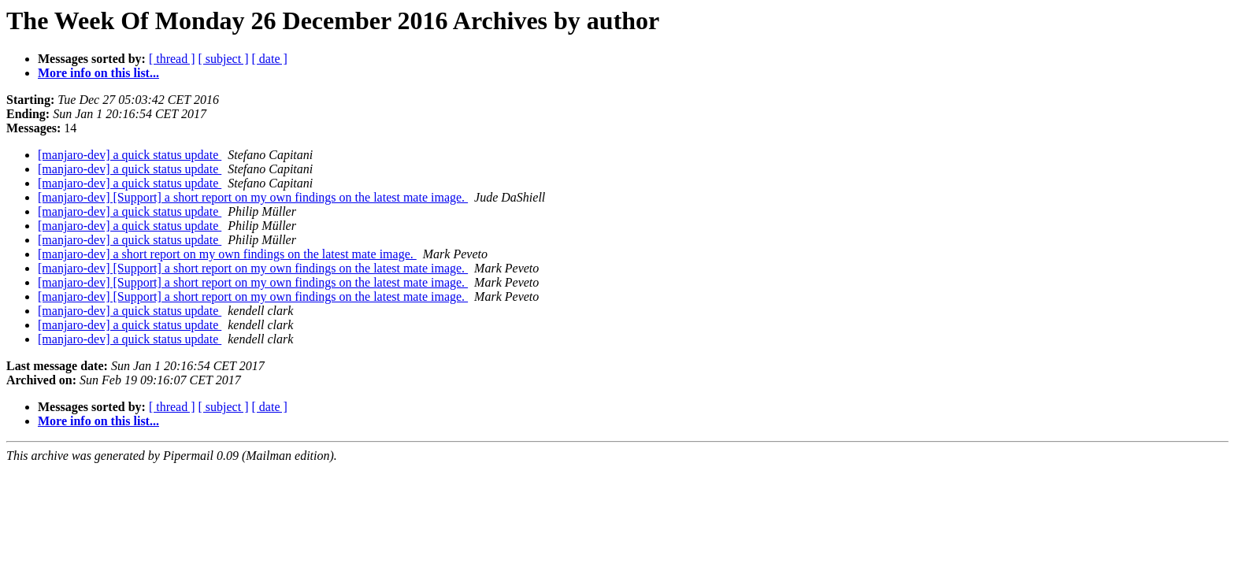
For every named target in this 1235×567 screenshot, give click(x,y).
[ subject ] (223, 58)
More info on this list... (98, 73)
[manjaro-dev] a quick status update (129, 154)
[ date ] (269, 58)
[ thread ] (172, 58)
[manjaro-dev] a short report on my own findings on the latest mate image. (227, 254)
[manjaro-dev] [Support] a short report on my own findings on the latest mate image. (253, 197)
